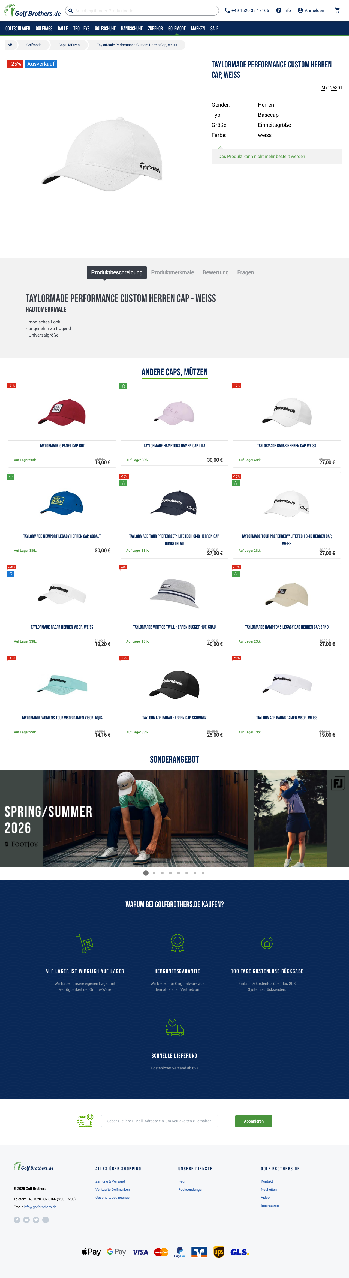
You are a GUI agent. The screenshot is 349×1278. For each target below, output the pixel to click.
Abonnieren (253, 1121)
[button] (146, 873)
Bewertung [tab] (215, 272)
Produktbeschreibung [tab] (116, 272)
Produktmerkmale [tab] (172, 272)
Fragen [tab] (245, 272)
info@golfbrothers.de (40, 1207)
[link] (267, 965)
